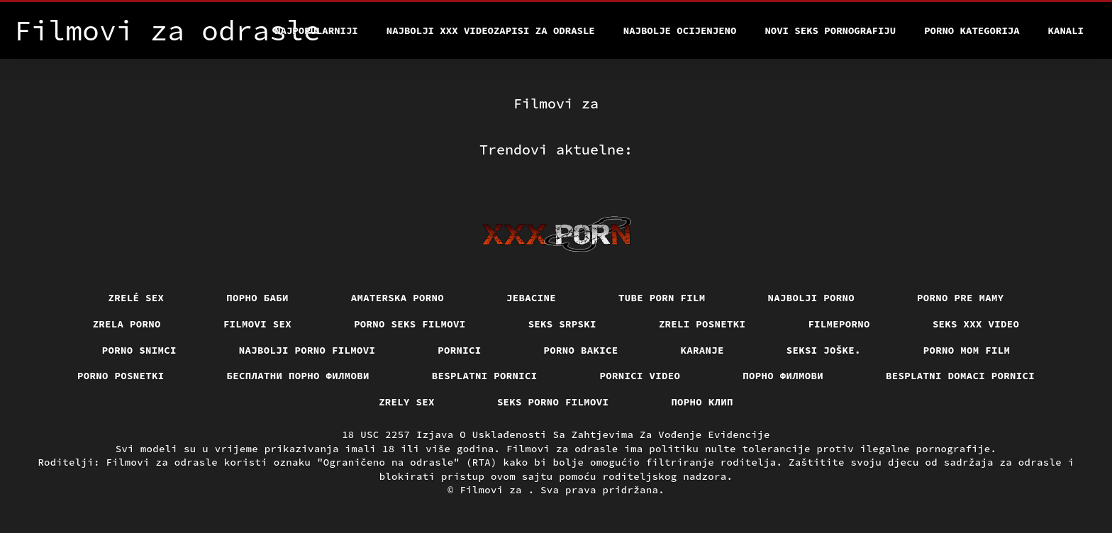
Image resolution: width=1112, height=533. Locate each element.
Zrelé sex (137, 297)
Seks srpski (562, 324)
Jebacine (531, 297)
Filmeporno (839, 324)
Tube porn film (662, 297)
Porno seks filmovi (410, 324)
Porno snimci (139, 350)
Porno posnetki (121, 375)
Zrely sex (407, 401)
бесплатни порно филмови (298, 375)
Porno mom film (967, 350)
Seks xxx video (976, 324)
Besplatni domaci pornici (960, 375)
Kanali (1066, 30)
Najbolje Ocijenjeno (680, 30)
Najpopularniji (316, 30)
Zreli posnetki (702, 324)
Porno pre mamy (960, 297)
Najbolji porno (811, 297)
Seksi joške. (823, 350)
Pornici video (640, 375)
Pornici (459, 350)
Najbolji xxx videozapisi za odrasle (491, 30)
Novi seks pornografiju (830, 30)
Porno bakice (581, 350)
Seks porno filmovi (553, 401)
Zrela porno (127, 324)
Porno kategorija (971, 30)
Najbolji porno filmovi (307, 350)
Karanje (702, 350)
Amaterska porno (397, 297)
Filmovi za (494, 489)
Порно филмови (783, 375)
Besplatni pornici (485, 375)
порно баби (257, 297)
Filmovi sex (257, 324)
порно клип (702, 401)
